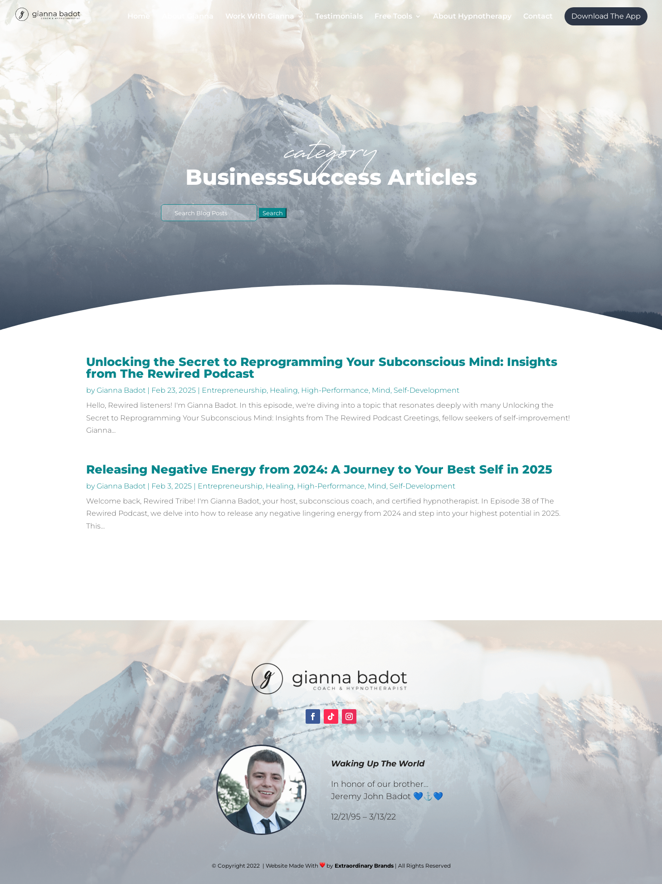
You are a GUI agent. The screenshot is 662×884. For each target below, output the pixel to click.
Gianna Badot (121, 390)
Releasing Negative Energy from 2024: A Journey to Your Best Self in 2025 (319, 469)
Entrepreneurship (234, 390)
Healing (284, 390)
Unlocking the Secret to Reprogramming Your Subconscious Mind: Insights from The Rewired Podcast (321, 368)
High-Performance (335, 390)
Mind (381, 390)
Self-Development (426, 390)
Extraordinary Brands (364, 865)
